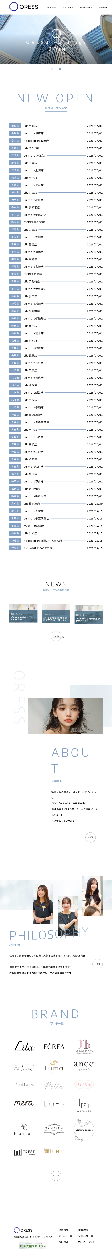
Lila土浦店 (30, 163)
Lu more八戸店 (34, 437)
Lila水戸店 (30, 178)
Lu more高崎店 (34, 266)
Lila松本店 (30, 340)
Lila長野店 (30, 355)
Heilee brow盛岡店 (36, 140)
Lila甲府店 (30, 126)
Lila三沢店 (30, 444)
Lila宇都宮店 (32, 207)
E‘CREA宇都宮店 (34, 222)
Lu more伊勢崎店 (35, 289)
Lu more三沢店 (34, 452)
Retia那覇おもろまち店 (38, 548)
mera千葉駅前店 (34, 526)
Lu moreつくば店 (35, 155)
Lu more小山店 (34, 200)
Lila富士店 (30, 326)
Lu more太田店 (34, 237)
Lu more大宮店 (34, 511)
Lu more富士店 (34, 333)
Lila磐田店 (30, 296)
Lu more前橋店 (34, 252)
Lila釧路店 (30, 385)
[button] (52, 69)
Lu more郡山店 (34, 481)
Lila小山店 (30, 192)
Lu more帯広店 (34, 377)
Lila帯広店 (30, 370)
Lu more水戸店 (34, 185)
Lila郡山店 (30, 474)
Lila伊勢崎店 (32, 281)
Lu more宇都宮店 (35, 215)
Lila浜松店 (30, 533)
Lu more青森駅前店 (36, 422)
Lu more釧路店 (34, 392)
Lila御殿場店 (32, 311)
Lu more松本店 (34, 348)
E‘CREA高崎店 (33, 274)
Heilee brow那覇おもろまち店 (43, 540)
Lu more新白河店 (35, 496)
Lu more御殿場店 (35, 318)
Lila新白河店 (32, 489)
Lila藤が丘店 (32, 503)
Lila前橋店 (30, 244)
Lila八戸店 (30, 429)
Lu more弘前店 (34, 466)
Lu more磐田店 (34, 303)
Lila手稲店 (30, 400)
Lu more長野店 (34, 363)
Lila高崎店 (30, 259)
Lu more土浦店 (34, 170)
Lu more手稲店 (34, 407)
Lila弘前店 (30, 459)
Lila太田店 (30, 229)
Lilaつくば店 (31, 148)
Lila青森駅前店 (33, 415)
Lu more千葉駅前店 (36, 518)
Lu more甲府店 (34, 133)
